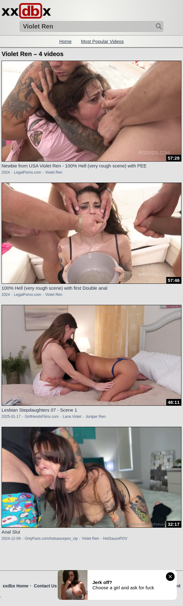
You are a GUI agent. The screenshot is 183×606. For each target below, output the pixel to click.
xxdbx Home (15, 585)
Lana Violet (72, 416)
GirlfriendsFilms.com (42, 416)
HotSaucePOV (115, 538)
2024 (6, 172)
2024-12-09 (11, 538)
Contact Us (45, 585)
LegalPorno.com (27, 172)
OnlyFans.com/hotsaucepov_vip (51, 538)
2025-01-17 (11, 416)
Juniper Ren (96, 416)
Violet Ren (53, 172)
